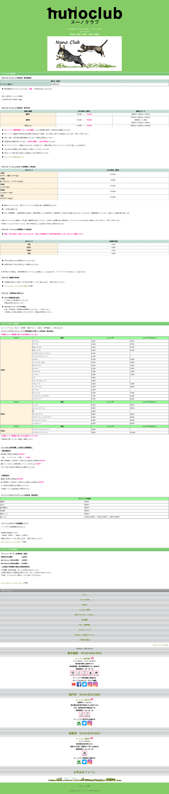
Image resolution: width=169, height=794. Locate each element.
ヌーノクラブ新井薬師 (82, 658)
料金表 (84, 605)
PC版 (88, 786)
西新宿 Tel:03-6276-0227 (84, 733)
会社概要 (84, 620)
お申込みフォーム (84, 772)
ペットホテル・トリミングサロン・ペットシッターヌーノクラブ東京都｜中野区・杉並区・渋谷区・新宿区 (84, 31)
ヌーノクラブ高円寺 (83, 700)
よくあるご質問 (84, 610)
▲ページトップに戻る (160, 645)
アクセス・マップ (84, 630)
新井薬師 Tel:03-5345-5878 (84, 653)
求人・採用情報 (84, 625)
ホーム (84, 595)
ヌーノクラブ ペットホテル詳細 (15, 286)
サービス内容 (84, 600)
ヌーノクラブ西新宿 (83, 739)
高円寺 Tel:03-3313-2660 (84, 694)
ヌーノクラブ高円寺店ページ (14, 157)
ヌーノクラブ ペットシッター (11, 583)
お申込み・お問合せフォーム (85, 635)
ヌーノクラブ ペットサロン (11, 542)
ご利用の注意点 (84, 640)
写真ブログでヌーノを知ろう (85, 615)
